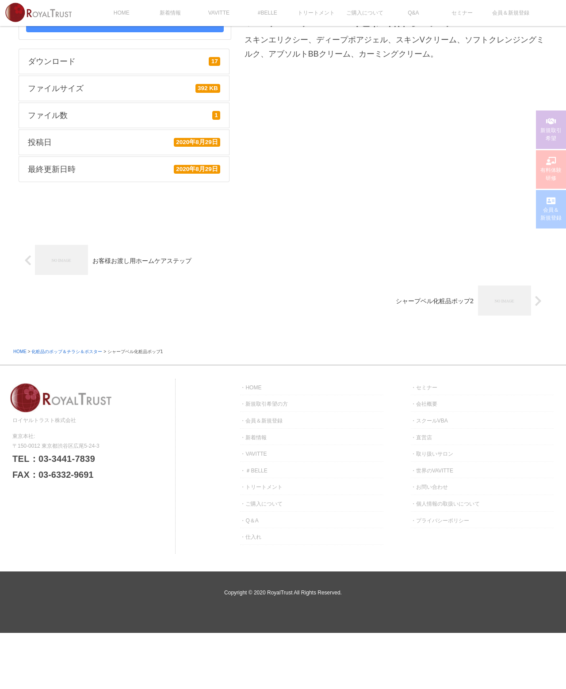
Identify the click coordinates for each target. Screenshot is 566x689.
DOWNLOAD (125, 23)
